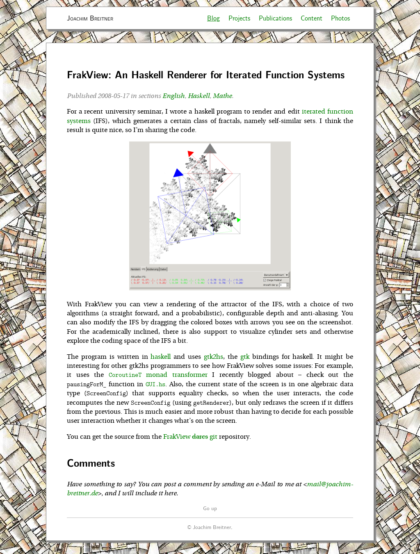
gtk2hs (213, 356)
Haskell (199, 96)
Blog (213, 18)
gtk (244, 356)
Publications (275, 18)
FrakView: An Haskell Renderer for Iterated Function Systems (206, 74)
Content (311, 18)
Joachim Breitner (90, 18)
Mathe (222, 96)
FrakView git (190, 436)
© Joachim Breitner (209, 527)
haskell (161, 356)
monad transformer (158, 374)
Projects (239, 18)
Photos (340, 18)
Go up (210, 508)
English (173, 96)
